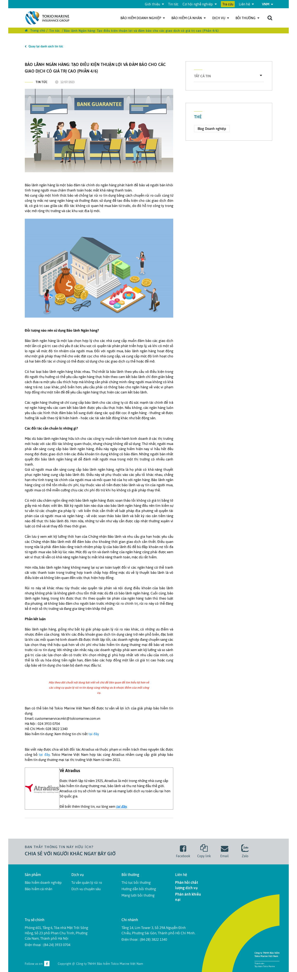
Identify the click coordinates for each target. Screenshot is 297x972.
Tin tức (173, 4)
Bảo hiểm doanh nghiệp (142, 18)
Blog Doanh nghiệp (212, 128)
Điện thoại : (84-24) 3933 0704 (47, 945)
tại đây (93, 734)
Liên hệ (246, 4)
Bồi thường (247, 18)
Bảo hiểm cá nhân (188, 18)
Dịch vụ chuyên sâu (86, 889)
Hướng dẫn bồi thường (138, 889)
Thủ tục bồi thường (136, 882)
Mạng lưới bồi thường (137, 895)
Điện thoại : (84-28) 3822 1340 (144, 939)
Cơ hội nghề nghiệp (200, 4)
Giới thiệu (154, 4)
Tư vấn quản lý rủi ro (86, 882)
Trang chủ (35, 30)
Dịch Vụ (220, 18)
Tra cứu (227, 4)
